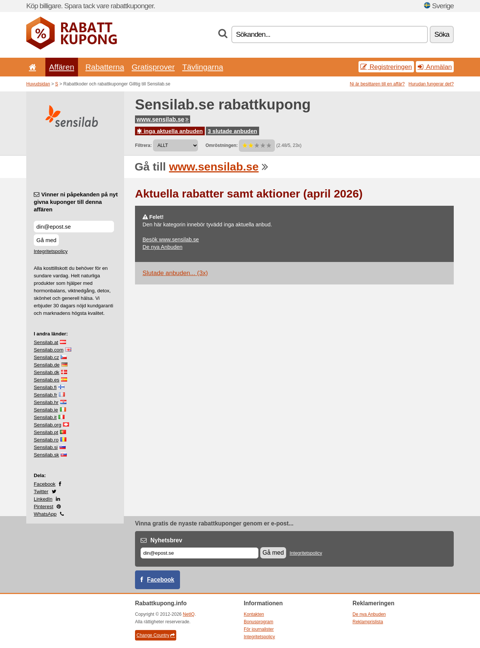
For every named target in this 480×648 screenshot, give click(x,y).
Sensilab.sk (46, 455)
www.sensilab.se (162, 119)
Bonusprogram (258, 621)
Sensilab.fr (45, 395)
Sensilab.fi (45, 387)
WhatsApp (45, 514)
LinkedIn (43, 499)
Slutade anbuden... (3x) (175, 273)
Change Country (155, 635)
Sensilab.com (48, 350)
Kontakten (254, 614)
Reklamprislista (367, 621)
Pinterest (43, 506)
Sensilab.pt (46, 432)
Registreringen (386, 66)
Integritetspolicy (51, 251)
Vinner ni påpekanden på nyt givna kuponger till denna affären (76, 202)
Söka (441, 34)
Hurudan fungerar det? (431, 84)
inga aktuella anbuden (170, 131)
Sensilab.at (46, 342)
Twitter (41, 491)
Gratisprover (153, 67)
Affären (61, 67)
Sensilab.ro (46, 440)
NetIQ (189, 614)
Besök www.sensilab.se (170, 239)
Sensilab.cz (46, 357)
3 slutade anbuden (232, 131)
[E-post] (199, 553)
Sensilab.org (47, 425)
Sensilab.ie (46, 410)
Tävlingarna (202, 67)
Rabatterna (105, 67)
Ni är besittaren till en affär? (377, 84)
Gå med (46, 240)
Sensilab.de (47, 365)
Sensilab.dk (46, 372)
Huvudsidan (38, 84)
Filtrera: (143, 145)
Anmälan (435, 66)
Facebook (45, 484)
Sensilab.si (46, 447)
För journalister (259, 629)
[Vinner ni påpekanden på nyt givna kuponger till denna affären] (74, 226)
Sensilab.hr (46, 402)
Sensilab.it (45, 417)
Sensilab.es (46, 380)
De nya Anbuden (162, 247)
